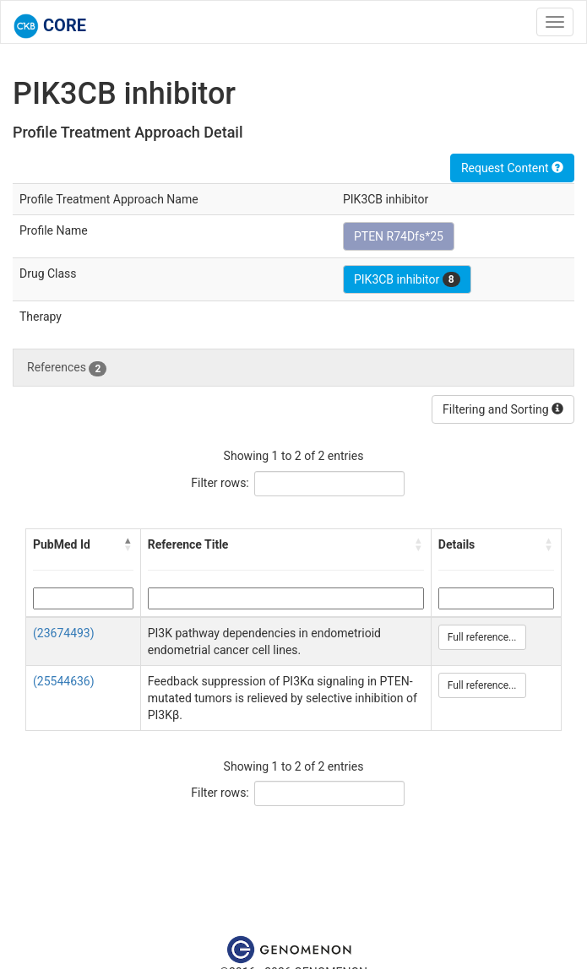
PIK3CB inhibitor (407, 279)
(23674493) (64, 633)
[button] (128, 544)
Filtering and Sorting (503, 409)
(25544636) (64, 681)
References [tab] (66, 368)
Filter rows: (220, 483)
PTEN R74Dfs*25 (398, 236)
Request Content (512, 168)
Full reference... (482, 637)
